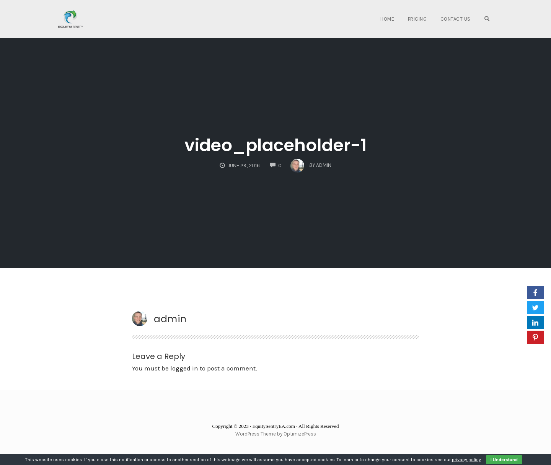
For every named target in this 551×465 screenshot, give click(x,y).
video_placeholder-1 (275, 145)
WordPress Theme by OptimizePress (275, 434)
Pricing (417, 19)
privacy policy (466, 459)
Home (387, 19)
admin (170, 319)
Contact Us (455, 19)
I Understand (504, 459)
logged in (184, 368)
